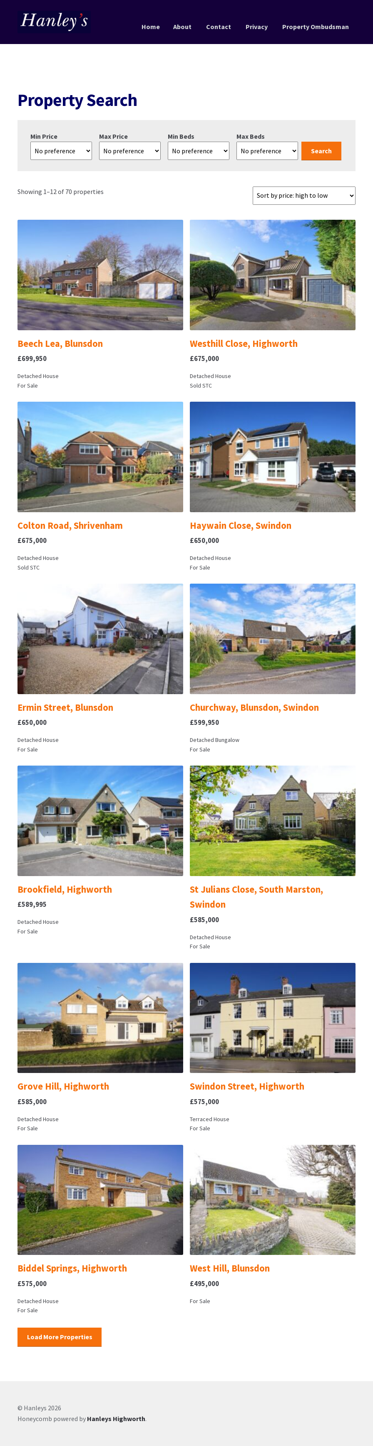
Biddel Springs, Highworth (72, 1268)
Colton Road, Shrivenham (70, 525)
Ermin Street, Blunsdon (65, 707)
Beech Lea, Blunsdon (60, 343)
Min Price (43, 136)
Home (151, 26)
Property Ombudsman (315, 26)
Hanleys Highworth (116, 1418)
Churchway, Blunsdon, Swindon (254, 707)
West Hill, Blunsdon (230, 1268)
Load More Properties (59, 1337)
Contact (218, 26)
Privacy (257, 26)
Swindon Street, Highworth (247, 1086)
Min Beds (181, 136)
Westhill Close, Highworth (244, 343)
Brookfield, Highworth (64, 889)
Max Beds (250, 136)
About (182, 26)
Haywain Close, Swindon (240, 525)
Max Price (113, 136)
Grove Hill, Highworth (63, 1086)
